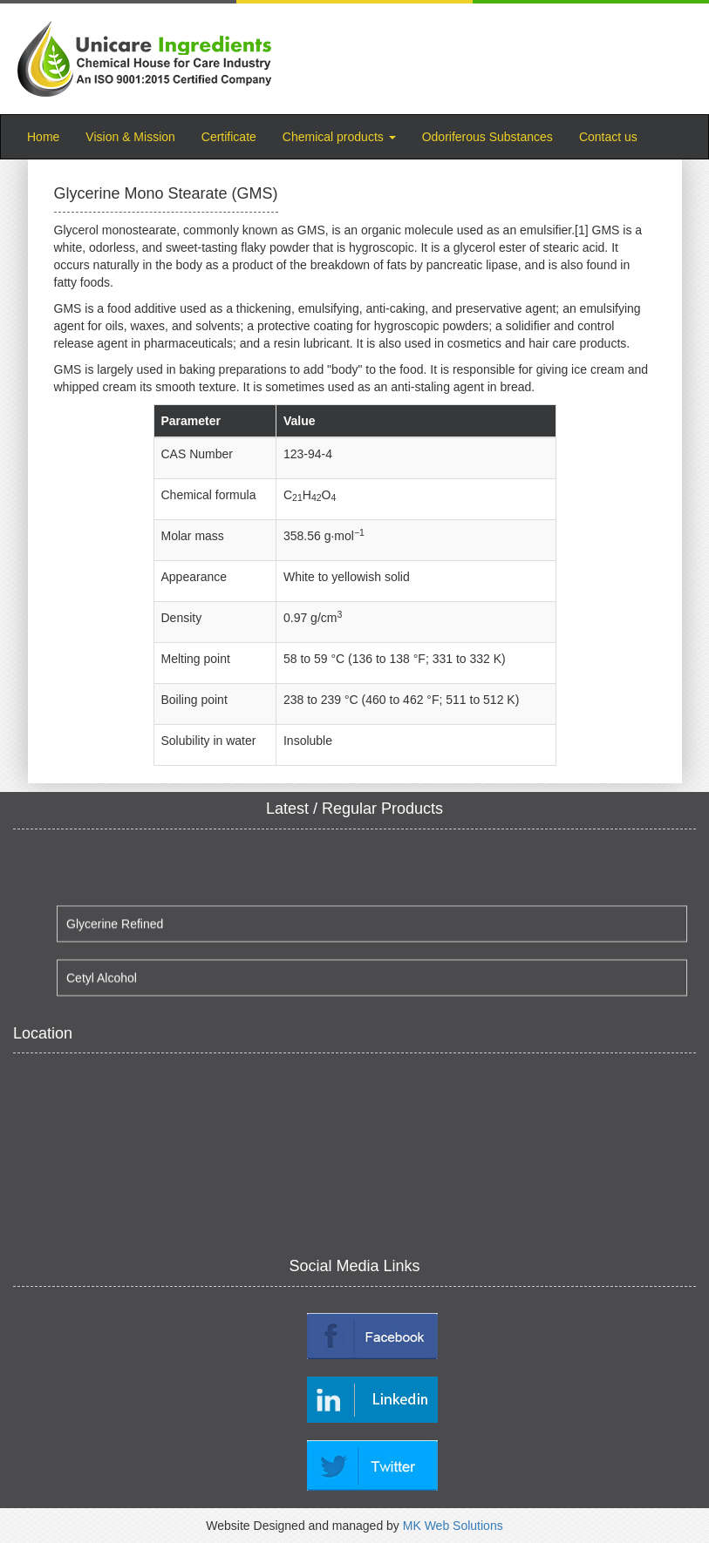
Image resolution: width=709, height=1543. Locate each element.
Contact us (608, 137)
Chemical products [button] (339, 137)
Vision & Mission (129, 137)
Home (49, 135)
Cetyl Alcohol (101, 982)
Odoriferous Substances (487, 137)
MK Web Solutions (453, 1526)
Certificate (228, 137)
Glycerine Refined (114, 928)
